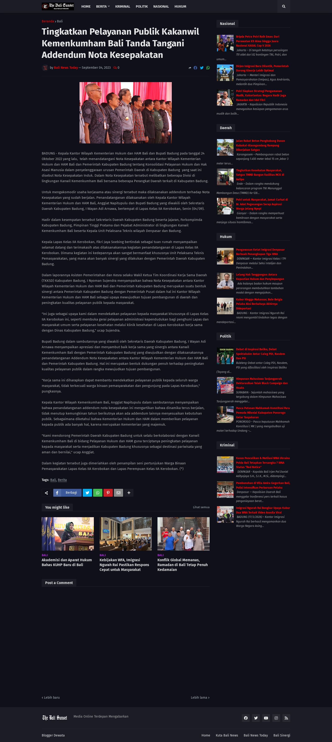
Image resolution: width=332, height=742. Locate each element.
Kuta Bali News (227, 735)
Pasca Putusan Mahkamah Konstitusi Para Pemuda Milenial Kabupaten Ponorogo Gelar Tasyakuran (263, 413)
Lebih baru (52, 698)
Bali (60, 21)
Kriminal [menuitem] (122, 6)
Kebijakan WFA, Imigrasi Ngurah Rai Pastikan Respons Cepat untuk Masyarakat (124, 565)
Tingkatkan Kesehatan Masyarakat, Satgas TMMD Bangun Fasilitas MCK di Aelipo (260, 175)
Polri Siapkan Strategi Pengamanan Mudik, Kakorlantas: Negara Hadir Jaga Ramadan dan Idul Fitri (261, 95)
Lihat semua (201, 507)
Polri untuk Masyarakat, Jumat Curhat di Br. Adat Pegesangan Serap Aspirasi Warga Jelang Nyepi (262, 204)
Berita (62, 480)
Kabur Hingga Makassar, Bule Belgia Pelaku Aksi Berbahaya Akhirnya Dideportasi (259, 304)
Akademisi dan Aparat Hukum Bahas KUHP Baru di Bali (67, 562)
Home (206, 735)
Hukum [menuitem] (180, 6)
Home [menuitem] (86, 6)
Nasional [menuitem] (161, 6)
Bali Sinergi (281, 735)
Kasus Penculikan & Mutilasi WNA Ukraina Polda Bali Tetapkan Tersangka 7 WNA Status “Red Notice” (263, 463)
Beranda (48, 21)
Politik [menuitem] (142, 6)
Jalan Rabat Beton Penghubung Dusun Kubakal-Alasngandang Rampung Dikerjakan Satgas (260, 145)
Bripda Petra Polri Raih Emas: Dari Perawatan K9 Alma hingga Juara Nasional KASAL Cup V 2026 (257, 41)
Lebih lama (199, 698)
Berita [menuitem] (101, 6)
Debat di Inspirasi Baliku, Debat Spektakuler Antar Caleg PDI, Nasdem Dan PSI (260, 354)
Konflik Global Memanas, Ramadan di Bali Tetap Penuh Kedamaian (182, 565)
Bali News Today (256, 735)
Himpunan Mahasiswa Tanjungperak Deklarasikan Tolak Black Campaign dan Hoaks (262, 383)
